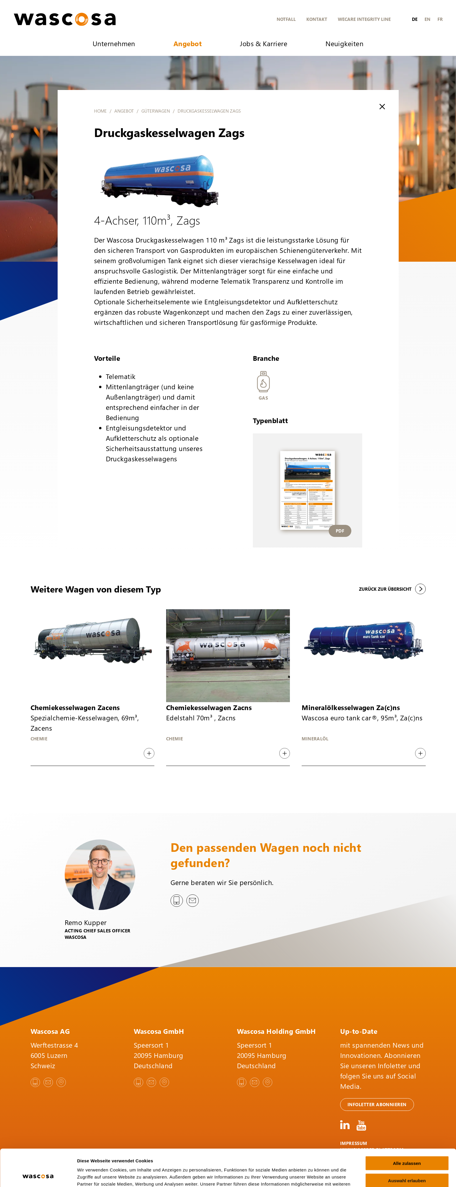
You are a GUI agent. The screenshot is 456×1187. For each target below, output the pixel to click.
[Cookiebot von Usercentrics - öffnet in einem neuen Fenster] (38, 1175)
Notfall (286, 19)
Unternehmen (114, 43)
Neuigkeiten (344, 43)
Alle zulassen (407, 1128)
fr (440, 19)
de (414, 19)
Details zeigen (313, 1175)
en (427, 19)
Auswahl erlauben (407, 1145)
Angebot (187, 43)
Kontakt (316, 19)
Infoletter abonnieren (377, 1104)
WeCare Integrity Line (364, 19)
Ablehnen (407, 1163)
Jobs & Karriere (263, 43)
